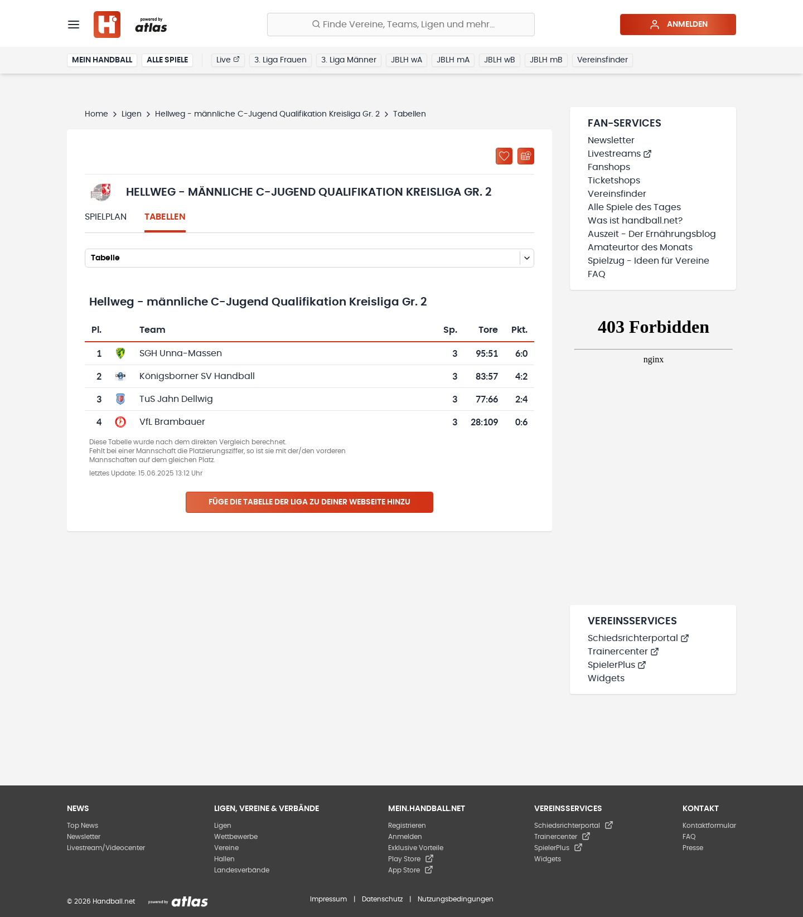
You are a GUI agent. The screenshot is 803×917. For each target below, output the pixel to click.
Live (228, 60)
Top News (82, 825)
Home (96, 114)
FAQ (597, 274)
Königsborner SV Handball (197, 376)
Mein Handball (102, 60)
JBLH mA (453, 60)
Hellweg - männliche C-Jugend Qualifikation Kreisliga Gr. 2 (267, 114)
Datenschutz (382, 899)
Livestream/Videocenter (106, 848)
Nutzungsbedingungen (456, 899)
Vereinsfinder (602, 60)
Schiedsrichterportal (638, 638)
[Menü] (73, 24)
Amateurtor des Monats (640, 247)
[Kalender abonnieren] (525, 156)
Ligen (132, 114)
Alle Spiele (167, 60)
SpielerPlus (617, 665)
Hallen (224, 859)
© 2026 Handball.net (101, 901)
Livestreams (620, 154)
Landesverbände (241, 870)
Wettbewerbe (236, 836)
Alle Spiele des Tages (634, 207)
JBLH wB (499, 60)
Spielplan (106, 216)
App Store (410, 870)
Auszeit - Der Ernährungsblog (652, 234)
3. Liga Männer (348, 60)
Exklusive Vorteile (415, 848)
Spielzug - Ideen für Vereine (648, 260)
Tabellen (165, 216)
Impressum (328, 899)
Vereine (226, 848)
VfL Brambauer (172, 422)
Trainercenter (623, 651)
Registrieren (407, 825)
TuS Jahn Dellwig (176, 399)
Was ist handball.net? (635, 220)
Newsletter (611, 140)
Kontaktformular (709, 825)
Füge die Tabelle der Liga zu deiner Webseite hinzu (309, 502)
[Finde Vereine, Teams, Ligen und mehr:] (401, 24)
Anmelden (678, 24)
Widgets (606, 678)
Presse (693, 848)
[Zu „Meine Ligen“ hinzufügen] (504, 156)
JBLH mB (546, 60)
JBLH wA (406, 60)
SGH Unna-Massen (180, 353)
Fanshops (609, 167)
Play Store (411, 859)
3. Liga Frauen (280, 60)
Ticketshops (614, 180)
